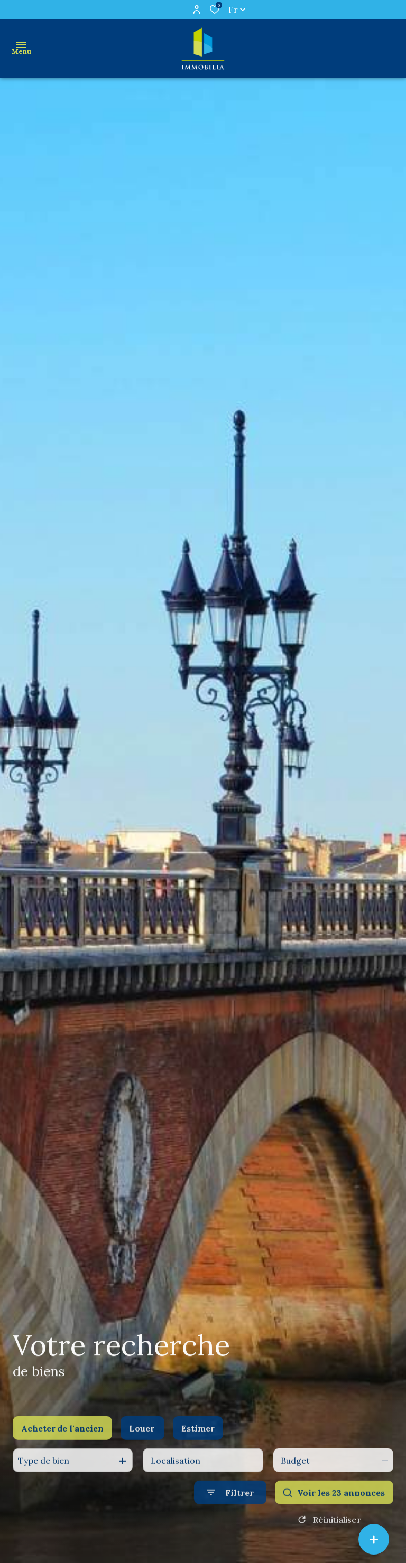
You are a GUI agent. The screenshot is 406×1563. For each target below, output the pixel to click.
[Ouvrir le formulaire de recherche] (230, 1504)
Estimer (198, 1439)
